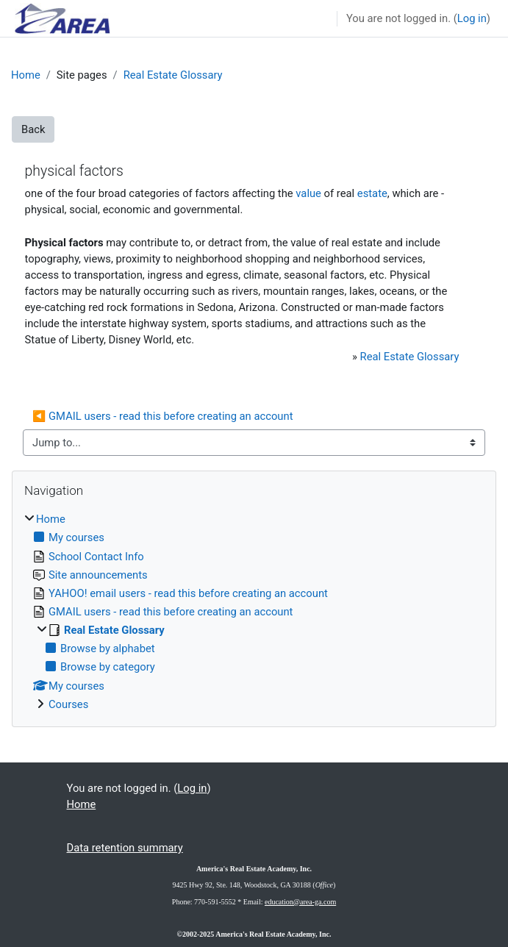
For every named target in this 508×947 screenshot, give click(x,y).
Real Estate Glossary (173, 75)
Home (25, 75)
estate (372, 193)
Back (33, 129)
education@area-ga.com (300, 902)
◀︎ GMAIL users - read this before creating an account (162, 416)
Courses (68, 704)
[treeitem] (254, 611)
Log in (472, 18)
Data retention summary (125, 847)
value (308, 193)
